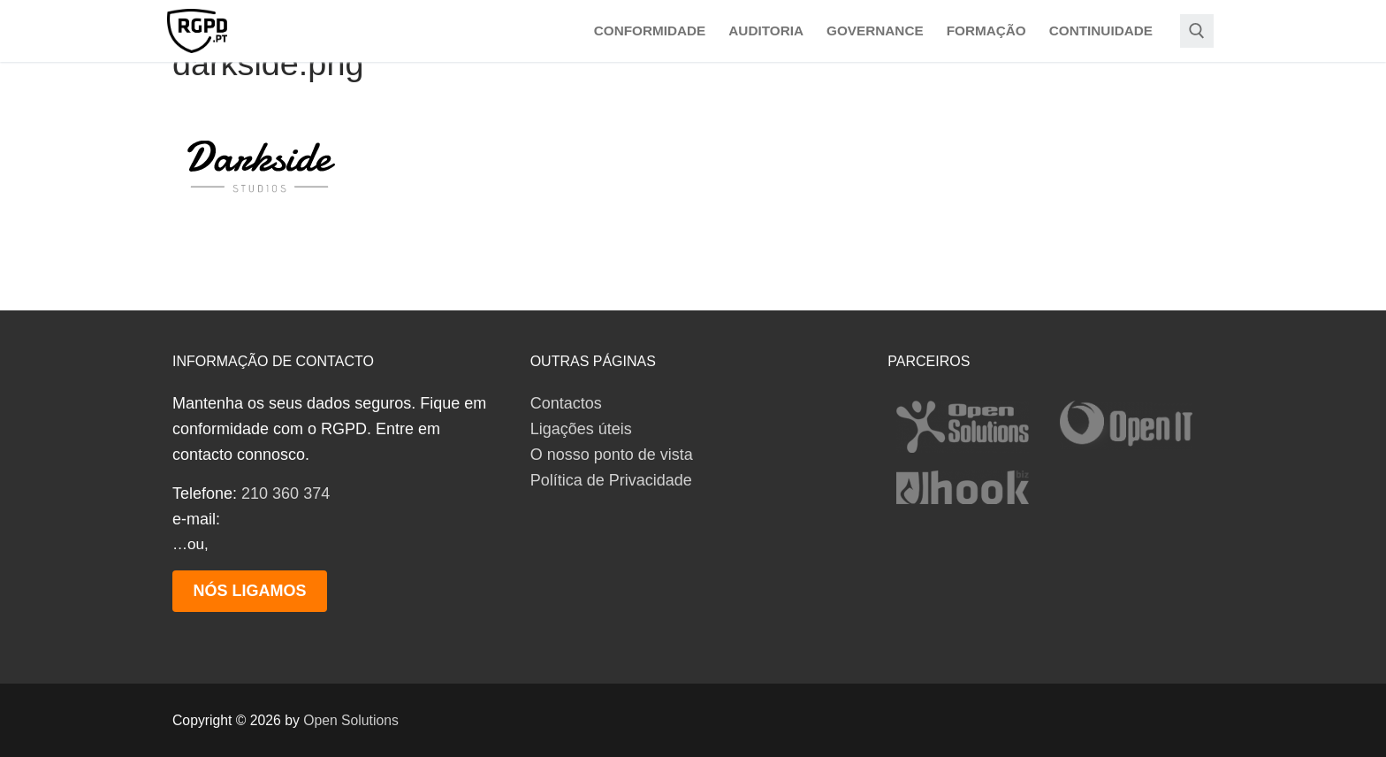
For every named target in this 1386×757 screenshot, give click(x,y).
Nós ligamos (249, 591)
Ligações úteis (581, 429)
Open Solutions (351, 720)
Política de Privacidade (611, 480)
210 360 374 (285, 493)
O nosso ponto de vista (611, 454)
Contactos (566, 403)
